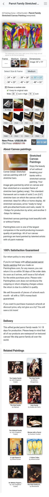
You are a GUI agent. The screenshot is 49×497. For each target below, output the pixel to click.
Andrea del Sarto (35, 407)
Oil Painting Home (8, 13)
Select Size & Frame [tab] (13, 71)
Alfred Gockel (22, 13)
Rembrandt (35, 486)
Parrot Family (35, 13)
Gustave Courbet (35, 434)
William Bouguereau (34, 381)
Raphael (16, 407)
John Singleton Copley (16, 381)
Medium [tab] (31, 71)
